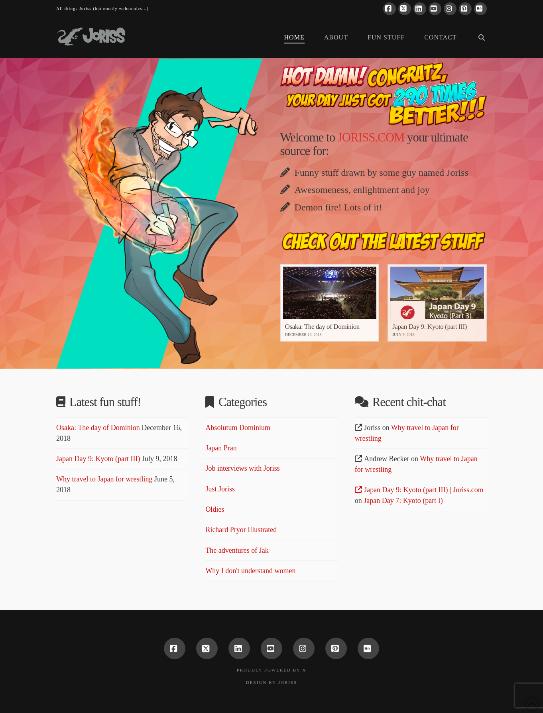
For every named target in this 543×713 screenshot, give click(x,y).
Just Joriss (220, 489)
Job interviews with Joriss (242, 468)
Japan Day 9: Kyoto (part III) (98, 459)
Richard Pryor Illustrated (241, 530)
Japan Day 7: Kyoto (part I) (403, 501)
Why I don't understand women (250, 571)
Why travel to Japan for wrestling (104, 479)
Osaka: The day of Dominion (98, 428)
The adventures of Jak (236, 550)
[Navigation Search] (476, 38)
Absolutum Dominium (237, 428)
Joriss (287, 682)
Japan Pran (220, 448)
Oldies (214, 509)
